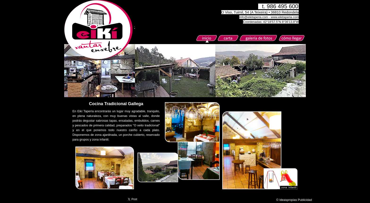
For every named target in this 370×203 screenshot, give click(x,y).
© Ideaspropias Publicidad (294, 200)
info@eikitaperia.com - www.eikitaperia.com (269, 17)
